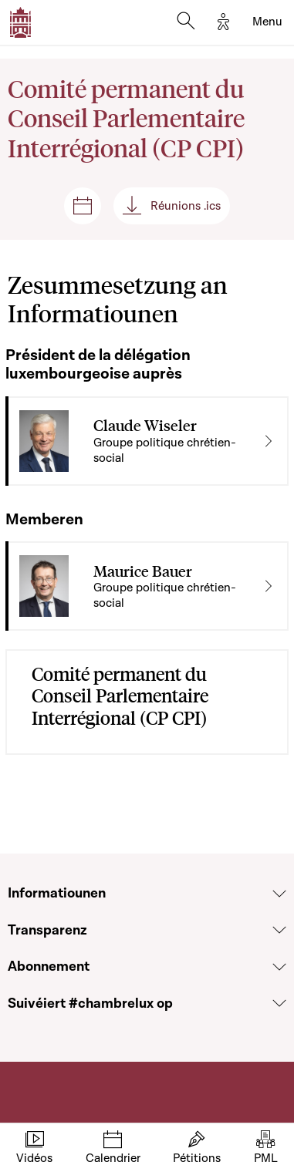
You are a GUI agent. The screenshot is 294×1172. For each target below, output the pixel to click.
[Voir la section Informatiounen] (279, 894)
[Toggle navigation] (267, 22)
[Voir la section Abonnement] (279, 967)
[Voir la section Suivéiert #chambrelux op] (279, 1003)
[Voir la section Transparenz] (279, 930)
